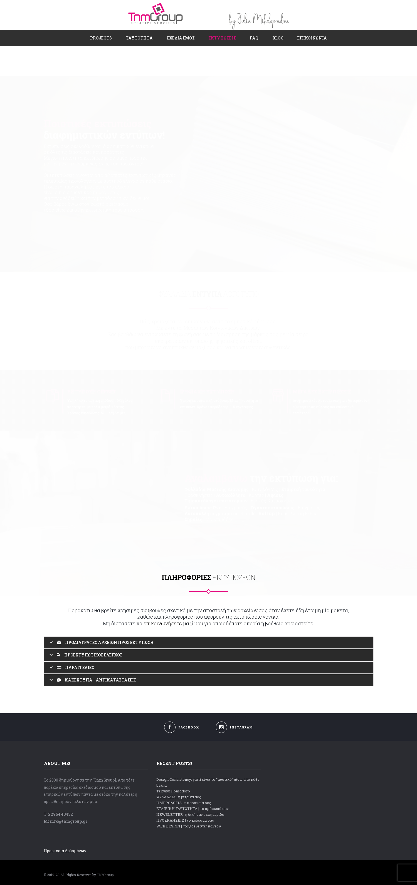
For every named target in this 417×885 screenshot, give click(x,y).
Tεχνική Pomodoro (173, 791)
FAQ (254, 38)
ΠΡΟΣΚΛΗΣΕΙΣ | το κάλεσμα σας (185, 820)
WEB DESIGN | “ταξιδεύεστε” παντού (188, 826)
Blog (277, 38)
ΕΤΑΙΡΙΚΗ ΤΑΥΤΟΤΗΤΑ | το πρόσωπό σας (192, 808)
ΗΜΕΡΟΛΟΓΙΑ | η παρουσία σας (183, 802)
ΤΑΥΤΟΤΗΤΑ (139, 38)
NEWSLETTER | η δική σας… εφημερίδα (190, 814)
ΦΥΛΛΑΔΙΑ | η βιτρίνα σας (178, 796)
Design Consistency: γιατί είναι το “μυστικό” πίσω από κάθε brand (208, 782)
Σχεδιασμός (181, 38)
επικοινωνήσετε (163, 623)
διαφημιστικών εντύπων (103, 104)
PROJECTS (101, 38)
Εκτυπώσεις (222, 38)
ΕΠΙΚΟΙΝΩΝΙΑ (312, 38)
